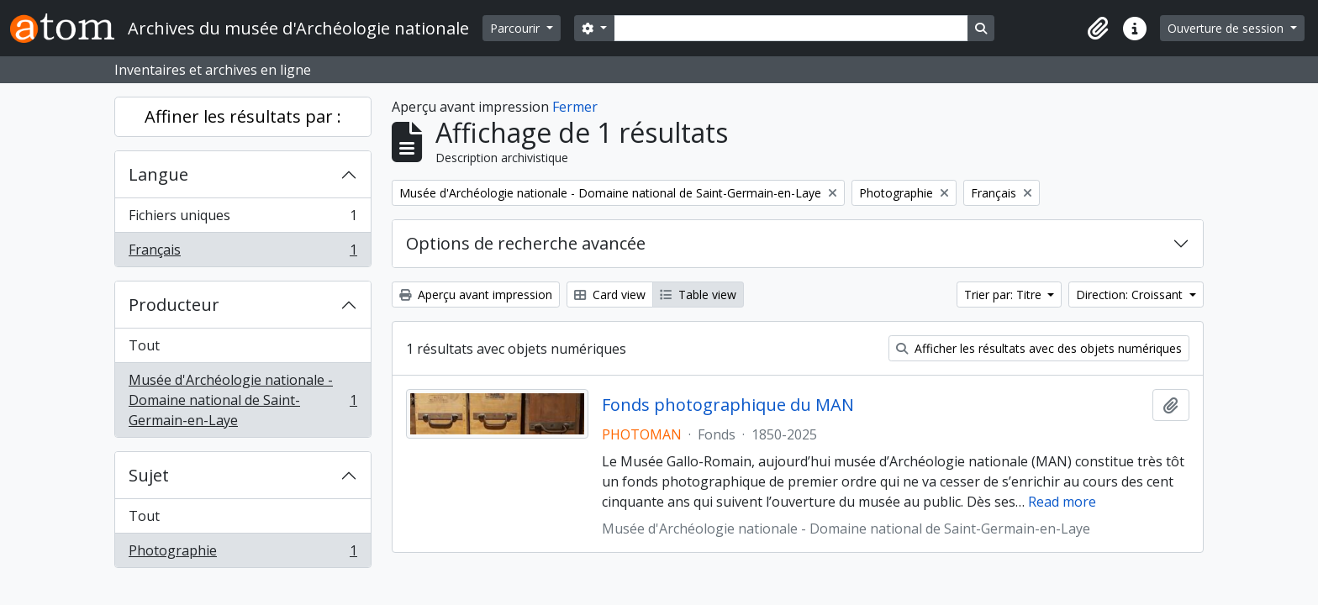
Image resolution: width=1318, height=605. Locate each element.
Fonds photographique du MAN (728, 405)
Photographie (242, 553)
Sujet (149, 475)
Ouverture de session (1227, 28)
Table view (698, 294)
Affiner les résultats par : (243, 116)
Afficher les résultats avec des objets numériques (1039, 348)
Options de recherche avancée (526, 243)
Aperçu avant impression (475, 294)
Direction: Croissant (1131, 294)
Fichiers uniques (242, 219)
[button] (1097, 28)
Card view (610, 294)
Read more (1062, 501)
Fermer (575, 106)
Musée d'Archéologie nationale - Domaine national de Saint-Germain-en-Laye (242, 400)
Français (242, 252)
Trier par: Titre (1004, 294)
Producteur (174, 304)
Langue (158, 174)
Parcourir (516, 28)
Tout (144, 345)
